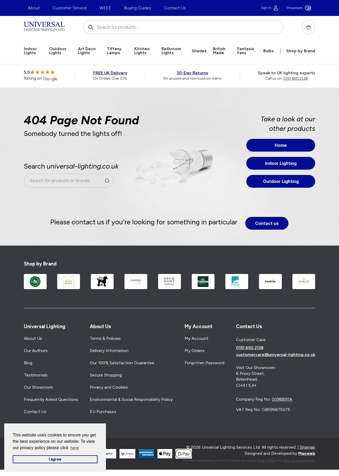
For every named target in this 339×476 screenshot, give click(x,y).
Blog (28, 362)
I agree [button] (55, 459)
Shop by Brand (300, 51)
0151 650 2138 (295, 78)
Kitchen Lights (142, 51)
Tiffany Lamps (114, 51)
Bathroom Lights (171, 51)
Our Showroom (38, 387)
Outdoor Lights (57, 51)
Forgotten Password (204, 362)
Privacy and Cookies (109, 387)
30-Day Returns (192, 72)
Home (281, 145)
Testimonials (36, 375)
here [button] (74, 447)
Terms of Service (294, 460)
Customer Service (69, 7)
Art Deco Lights (87, 51)
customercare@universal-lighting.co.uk (275, 355)
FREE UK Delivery (110, 72)
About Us (33, 338)
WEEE (105, 7)
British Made (219, 51)
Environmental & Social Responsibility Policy (131, 399)
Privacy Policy (266, 460)
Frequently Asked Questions (51, 399)
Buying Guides (137, 7)
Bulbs (268, 51)
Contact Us (175, 7)
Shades (199, 51)
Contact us (267, 223)
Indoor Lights (30, 51)
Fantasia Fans (245, 51)
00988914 (282, 399)
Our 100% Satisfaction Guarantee (122, 362)
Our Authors (36, 350)
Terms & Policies (105, 338)
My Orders (194, 350)
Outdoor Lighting (281, 181)
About (34, 7)
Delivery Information (109, 350)
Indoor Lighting (281, 163)
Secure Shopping (106, 375)
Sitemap (307, 447)
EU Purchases (103, 411)
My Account (196, 338)
